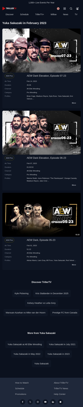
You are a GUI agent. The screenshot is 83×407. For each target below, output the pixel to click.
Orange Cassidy (70, 178)
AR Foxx (49, 260)
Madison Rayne (42, 96)
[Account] (77, 8)
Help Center (59, 394)
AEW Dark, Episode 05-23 (41, 240)
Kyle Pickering (21, 293)
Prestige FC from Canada (64, 312)
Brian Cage (31, 96)
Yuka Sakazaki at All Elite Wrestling (25, 344)
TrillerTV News (61, 388)
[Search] (71, 8)
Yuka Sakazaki (63, 96)
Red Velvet (70, 260)
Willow (53, 14)
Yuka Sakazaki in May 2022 (26, 354)
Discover (10, 14)
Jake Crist (43, 181)
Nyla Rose (53, 96)
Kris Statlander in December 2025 (51, 293)
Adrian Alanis (32, 260)
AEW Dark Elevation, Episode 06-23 (46, 158)
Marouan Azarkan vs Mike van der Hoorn (26, 312)
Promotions (20, 394)
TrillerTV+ (39, 14)
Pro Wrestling (32, 92)
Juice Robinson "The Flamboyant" (50, 178)
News (65, 14)
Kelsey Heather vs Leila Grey (41, 303)
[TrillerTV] (9, 8)
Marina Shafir (32, 178)
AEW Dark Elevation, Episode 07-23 (46, 75)
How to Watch (22, 383)
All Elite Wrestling (33, 89)
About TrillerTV (61, 383)
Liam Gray (41, 260)
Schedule (24, 14)
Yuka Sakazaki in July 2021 (62, 344)
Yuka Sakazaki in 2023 (58, 354)
